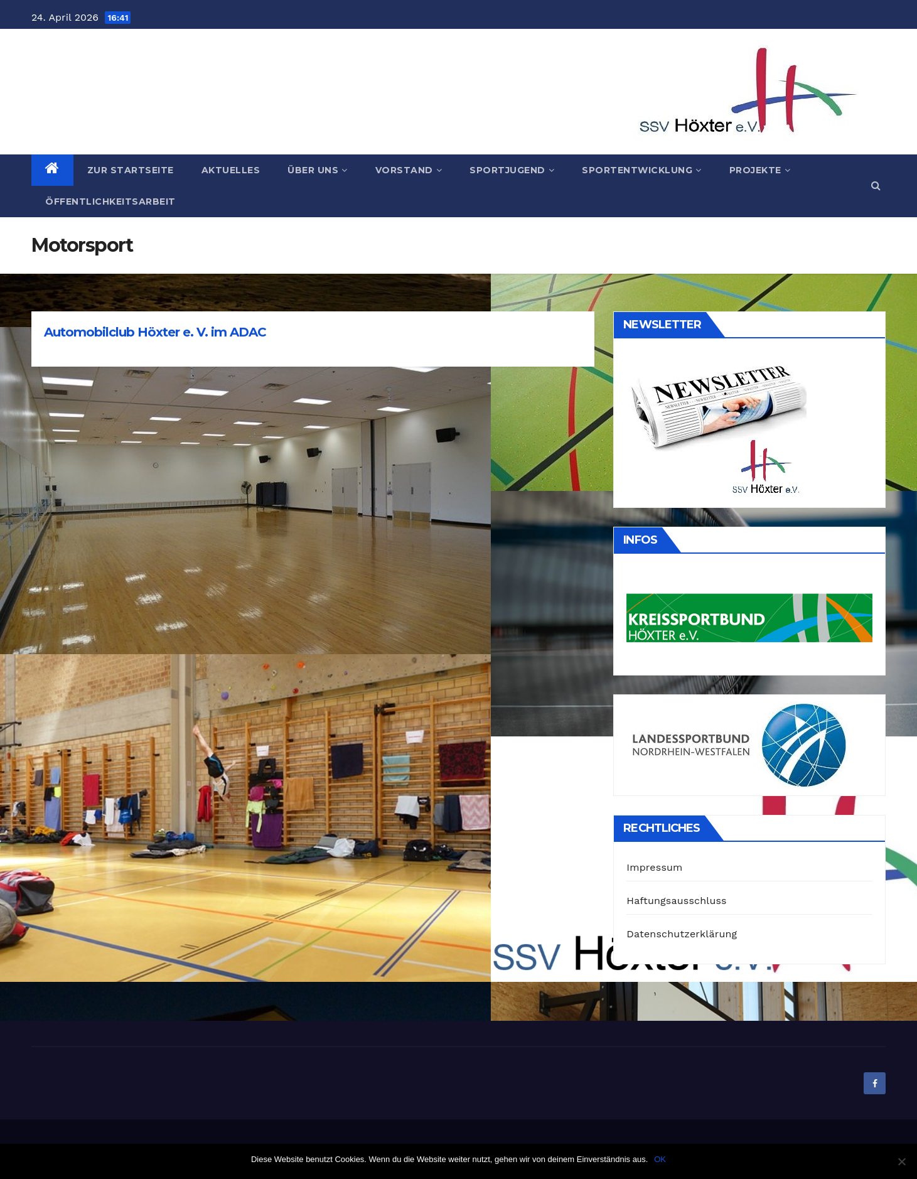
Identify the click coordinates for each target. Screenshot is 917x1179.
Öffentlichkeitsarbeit (110, 201)
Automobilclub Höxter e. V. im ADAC (155, 332)
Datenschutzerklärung (681, 934)
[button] (876, 185)
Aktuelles (230, 170)
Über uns (317, 170)
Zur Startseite (130, 170)
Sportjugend (511, 170)
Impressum (654, 867)
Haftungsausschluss (676, 901)
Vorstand (408, 170)
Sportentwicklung (642, 170)
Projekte (760, 170)
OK (660, 1159)
